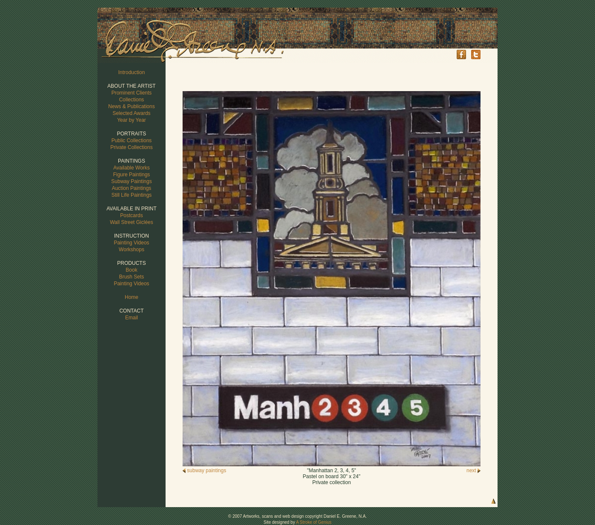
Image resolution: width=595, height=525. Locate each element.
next (473, 470)
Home (131, 297)
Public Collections (132, 140)
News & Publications (131, 106)
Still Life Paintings (132, 195)
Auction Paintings (132, 188)
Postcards (131, 215)
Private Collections (131, 147)
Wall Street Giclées (131, 222)
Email (131, 318)
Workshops (131, 249)
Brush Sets (131, 277)
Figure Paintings (131, 175)
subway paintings (204, 470)
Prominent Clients (132, 93)
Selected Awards (131, 113)
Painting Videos (131, 243)
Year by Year (131, 120)
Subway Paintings (131, 181)
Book (131, 270)
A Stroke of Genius (313, 522)
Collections (131, 100)
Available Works (131, 168)
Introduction (131, 72)
